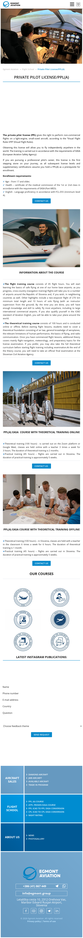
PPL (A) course (36, 802)
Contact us (41, 200)
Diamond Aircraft (38, 775)
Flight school (12, 808)
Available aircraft (38, 781)
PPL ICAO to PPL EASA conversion (46, 808)
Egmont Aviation (11, 69)
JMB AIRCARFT (35, 778)
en (78, 4)
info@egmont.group (33, 893)
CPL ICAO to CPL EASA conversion (46, 812)
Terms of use (49, 921)
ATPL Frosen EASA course (42, 805)
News (31, 835)
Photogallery (36, 839)
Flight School (28, 69)
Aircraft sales (12, 779)
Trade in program (38, 785)
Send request (41, 734)
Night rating (35, 815)
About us (12, 837)
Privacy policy (34, 921)
